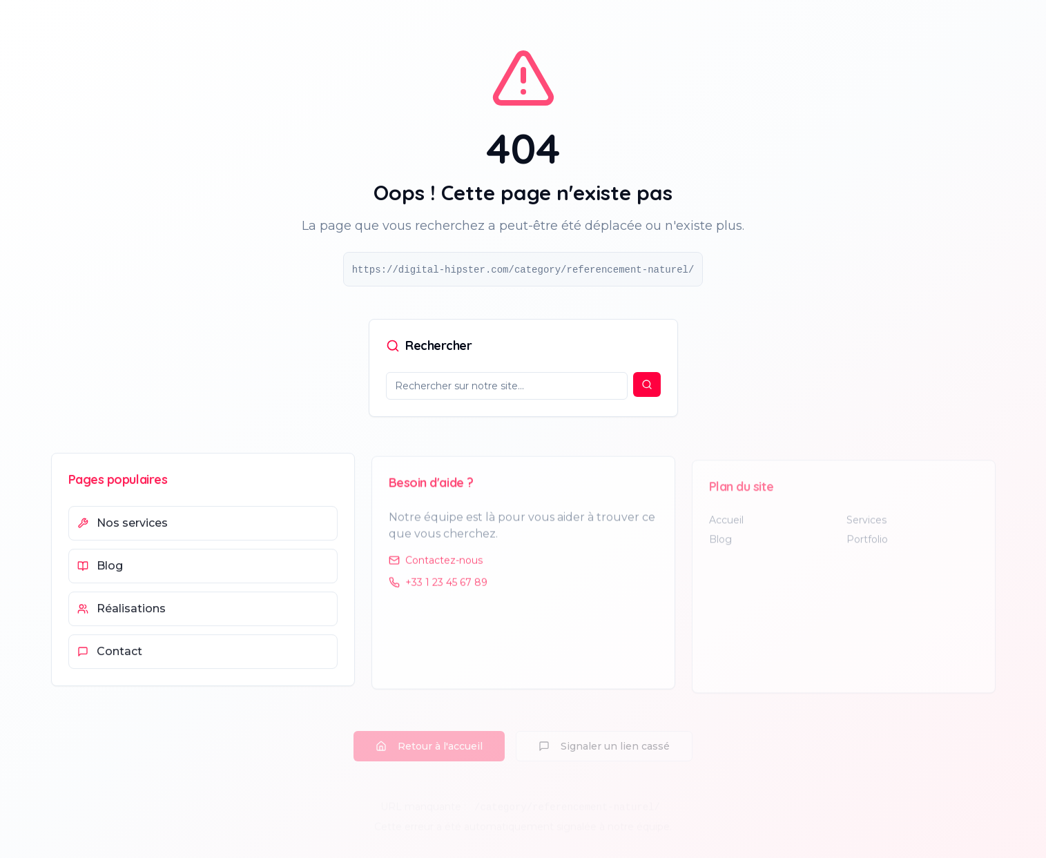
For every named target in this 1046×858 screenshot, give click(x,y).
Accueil (726, 525)
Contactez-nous (436, 564)
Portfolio (867, 544)
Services (866, 525)
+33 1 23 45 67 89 (438, 587)
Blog (720, 544)
